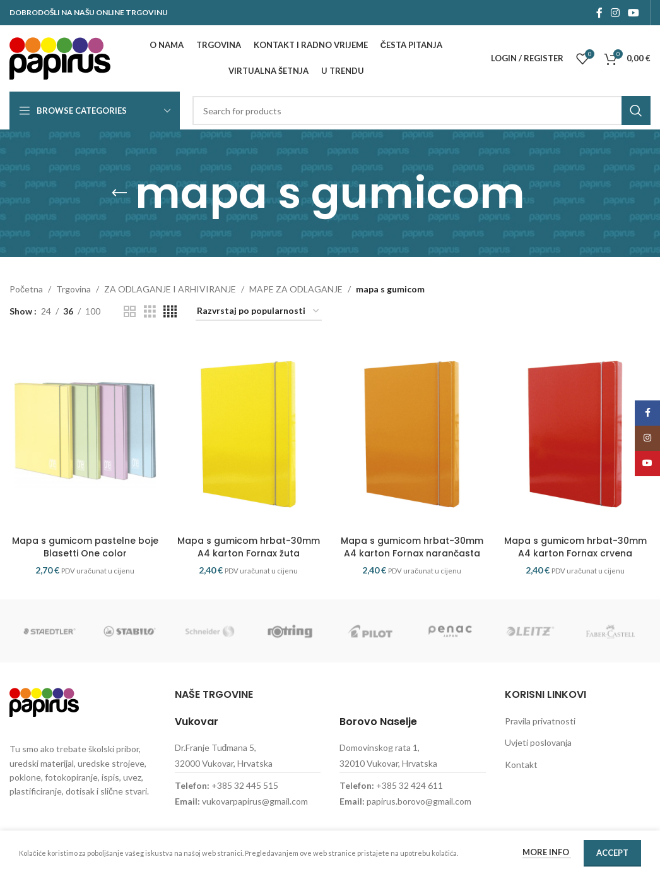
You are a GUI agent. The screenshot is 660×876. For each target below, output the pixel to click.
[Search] (421, 110)
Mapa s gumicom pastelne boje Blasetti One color (85, 547)
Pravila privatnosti (540, 721)
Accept (612, 853)
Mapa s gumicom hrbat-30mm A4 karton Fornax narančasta (412, 547)
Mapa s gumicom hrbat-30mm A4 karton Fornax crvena (575, 547)
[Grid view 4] (170, 312)
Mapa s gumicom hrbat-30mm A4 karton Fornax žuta (248, 547)
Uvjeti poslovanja (538, 742)
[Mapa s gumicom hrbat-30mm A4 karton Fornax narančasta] (411, 434)
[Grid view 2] (130, 312)
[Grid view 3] (150, 312)
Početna (26, 289)
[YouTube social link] (634, 12)
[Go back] (119, 193)
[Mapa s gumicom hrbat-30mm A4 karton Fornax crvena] (575, 434)
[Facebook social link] (599, 12)
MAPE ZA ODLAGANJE (296, 289)
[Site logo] (59, 57)
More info (546, 852)
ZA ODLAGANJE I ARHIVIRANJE (170, 289)
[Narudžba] (259, 312)
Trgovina (73, 289)
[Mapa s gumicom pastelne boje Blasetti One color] (84, 434)
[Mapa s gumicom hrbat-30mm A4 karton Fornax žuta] (248, 434)
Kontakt (521, 764)
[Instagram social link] (614, 12)
